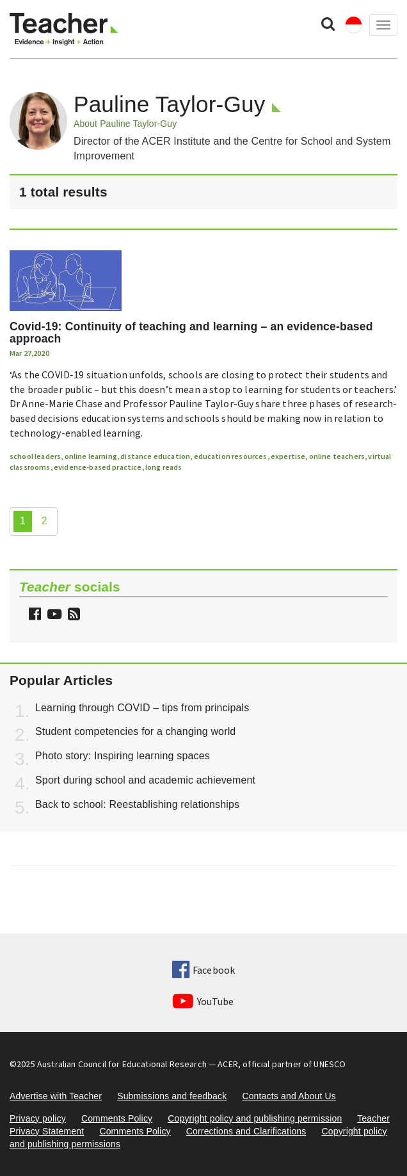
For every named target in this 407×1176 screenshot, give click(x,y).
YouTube (203, 1001)
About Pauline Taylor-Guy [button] (125, 123)
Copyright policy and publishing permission (255, 1118)
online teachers (337, 456)
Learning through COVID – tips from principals (142, 707)
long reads (163, 467)
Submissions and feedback (172, 1096)
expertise (288, 456)
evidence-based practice (98, 467)
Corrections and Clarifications (246, 1131)
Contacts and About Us (289, 1096)
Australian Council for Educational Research (122, 1064)
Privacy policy (38, 1118)
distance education (155, 456)
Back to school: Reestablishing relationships (137, 804)
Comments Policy (116, 1118)
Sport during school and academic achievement (145, 780)
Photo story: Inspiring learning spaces (122, 755)
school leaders (35, 456)
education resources (230, 456)
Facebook (203, 969)
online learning (91, 456)
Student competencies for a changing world (135, 731)
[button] (72, 615)
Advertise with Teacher (56, 1096)
